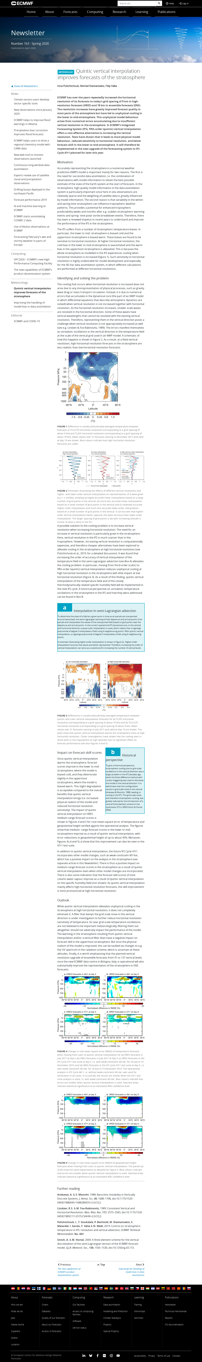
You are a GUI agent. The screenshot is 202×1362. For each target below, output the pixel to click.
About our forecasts (51, 1324)
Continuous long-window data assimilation (32, 167)
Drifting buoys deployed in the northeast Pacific (32, 191)
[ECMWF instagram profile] (111, 1355)
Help (170, 3)
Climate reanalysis (112, 1317)
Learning (142, 12)
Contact (176, 1355)
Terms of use (163, 1355)
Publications (166, 12)
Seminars (138, 1317)
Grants (14, 1337)
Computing (95, 12)
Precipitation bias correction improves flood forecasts (31, 132)
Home (31, 12)
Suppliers (15, 1331)
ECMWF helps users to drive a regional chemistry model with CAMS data (32, 144)
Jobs (13, 1317)
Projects (107, 1324)
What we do (17, 1311)
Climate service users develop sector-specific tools (31, 101)
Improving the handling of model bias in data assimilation (32, 304)
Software (77, 1321)
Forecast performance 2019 (30, 199)
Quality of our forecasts (53, 1317)
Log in (184, 3)
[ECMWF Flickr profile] (104, 1355)
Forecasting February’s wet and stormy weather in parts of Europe (32, 241)
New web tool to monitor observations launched (29, 156)
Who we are (17, 1304)
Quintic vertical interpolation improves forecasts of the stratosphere (32, 292)
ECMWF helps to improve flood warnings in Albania (32, 122)
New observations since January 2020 (33, 111)
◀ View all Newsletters (24, 86)
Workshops (139, 1311)
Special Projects (111, 1331)
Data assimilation (111, 1304)
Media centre (17, 1324)
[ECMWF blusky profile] (90, 1355)
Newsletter (170, 1304)
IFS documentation (174, 1324)
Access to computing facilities (83, 1313)
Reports (169, 1317)
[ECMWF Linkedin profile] (83, 1355)
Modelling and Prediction (115, 1311)
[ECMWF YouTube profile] (118, 1355)
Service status (79, 1327)
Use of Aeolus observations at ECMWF (31, 228)
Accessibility (140, 1355)
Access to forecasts (51, 1331)
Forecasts (70, 12)
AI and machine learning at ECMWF (30, 208)
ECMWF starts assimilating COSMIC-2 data (29, 218)
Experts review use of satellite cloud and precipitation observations (31, 179)
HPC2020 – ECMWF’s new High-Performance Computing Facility (33, 261)
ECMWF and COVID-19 (27, 321)
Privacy (151, 1355)
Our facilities (79, 1304)
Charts (45, 1304)
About (49, 12)
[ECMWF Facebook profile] (97, 1355)
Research (119, 12)
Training (138, 1304)
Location (15, 1344)
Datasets (46, 1311)
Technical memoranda (175, 1311)
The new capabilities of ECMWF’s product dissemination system (33, 271)
